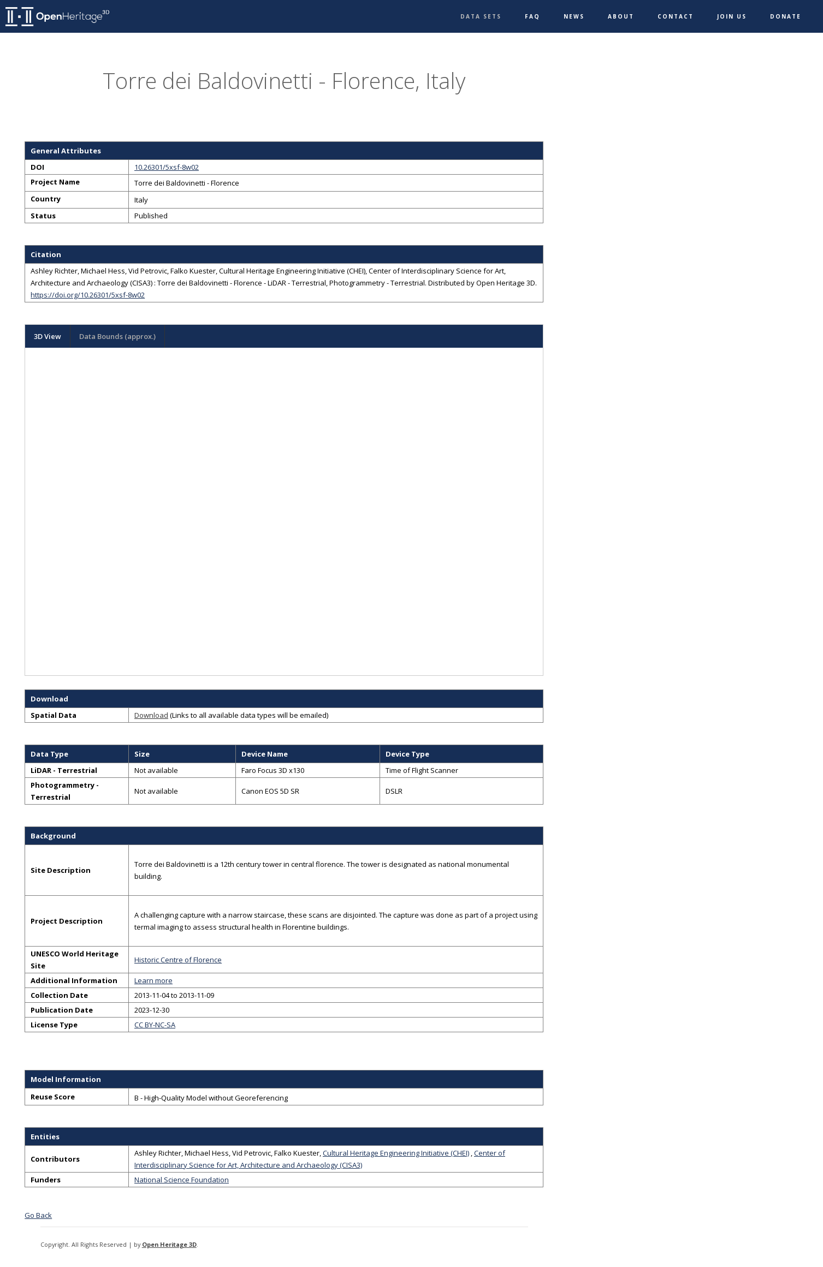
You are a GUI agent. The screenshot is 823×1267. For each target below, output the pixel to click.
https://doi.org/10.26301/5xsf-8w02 (88, 295)
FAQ (532, 16)
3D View (47, 336)
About (621, 16)
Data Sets (480, 16)
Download (151, 715)
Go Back (38, 1215)
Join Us (732, 16)
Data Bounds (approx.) (117, 336)
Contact (676, 16)
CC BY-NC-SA (154, 1025)
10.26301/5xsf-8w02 (166, 167)
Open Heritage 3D (169, 1244)
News (574, 16)
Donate (785, 16)
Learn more (153, 980)
